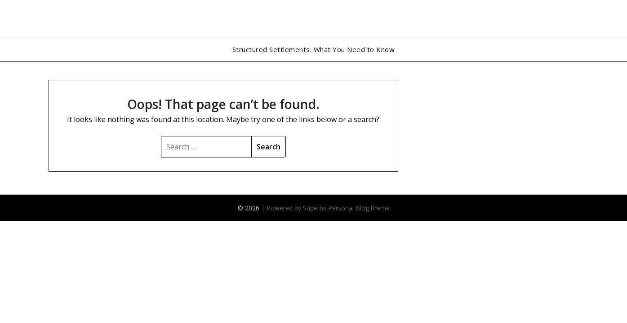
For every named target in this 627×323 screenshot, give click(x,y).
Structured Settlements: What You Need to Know (313, 49)
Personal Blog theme (359, 208)
